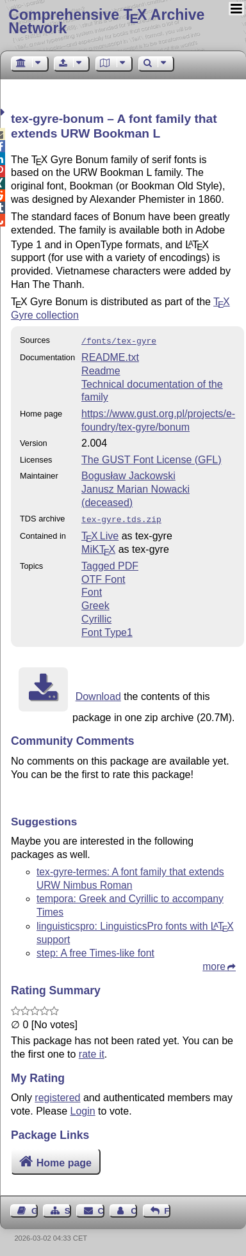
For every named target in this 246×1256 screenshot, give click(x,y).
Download (98, 693)
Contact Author (134, 1208)
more (214, 963)
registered (57, 1095)
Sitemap (68, 1208)
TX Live (100, 533)
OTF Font (103, 576)
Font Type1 (107, 629)
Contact (101, 1208)
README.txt (110, 356)
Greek (95, 603)
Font (91, 589)
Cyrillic (96, 616)
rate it (91, 1051)
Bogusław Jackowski (128, 474)
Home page (64, 1160)
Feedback (167, 1208)
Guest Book (34, 1208)
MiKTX (98, 546)
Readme (100, 369)
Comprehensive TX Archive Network (106, 21)
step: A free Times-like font (95, 950)
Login (82, 1108)
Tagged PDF (109, 563)
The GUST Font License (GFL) (151, 458)
